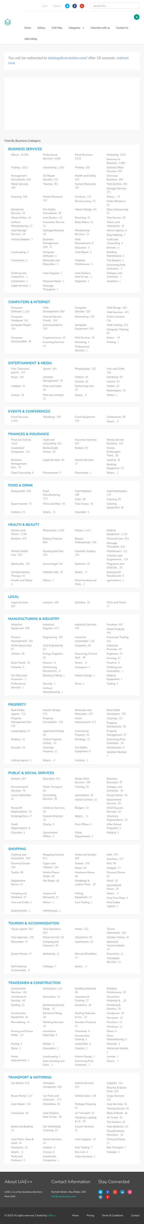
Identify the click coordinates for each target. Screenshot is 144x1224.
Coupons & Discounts (51, 895)
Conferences (116, 417)
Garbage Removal (54, 232)
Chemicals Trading (118, 639)
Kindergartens (21, 816)
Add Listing (30, 39)
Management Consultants (21, 177)
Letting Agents (21, 760)
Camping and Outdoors (19, 895)
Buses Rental (21, 1096)
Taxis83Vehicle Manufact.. (115, 1133)
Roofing (18, 1005)
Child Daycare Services (115, 809)
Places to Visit (53, 937)
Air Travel (114, 1117)
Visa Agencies (22, 937)
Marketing (116, 155)
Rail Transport (116, 1147)
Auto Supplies (52, 273)
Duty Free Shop (117, 898)
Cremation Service (54, 224)
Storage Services (117, 190)
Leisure (113, 381)
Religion (82, 808)
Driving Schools (116, 1141)
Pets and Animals (53, 397)
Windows (114, 1027)
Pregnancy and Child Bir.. (115, 565)
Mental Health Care (19, 553)
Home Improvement (85, 720)
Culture (17, 395)
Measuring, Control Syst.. (86, 655)
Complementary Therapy (20, 574)
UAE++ (52, 1215)
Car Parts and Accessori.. (19, 677)
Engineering (53, 637)
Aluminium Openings (50, 1033)
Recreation (19, 942)
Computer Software (49, 254)
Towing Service (118, 1108)
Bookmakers (116, 390)
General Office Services (115, 169)
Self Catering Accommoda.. (20, 968)
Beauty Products (53, 540)
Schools (18, 778)
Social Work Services (82, 780)
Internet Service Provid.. (52, 318)
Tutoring (82, 787)
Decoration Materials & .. (116, 998)
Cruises (49, 1152)
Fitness (83, 530)
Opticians (82, 564)
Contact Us (122, 28)
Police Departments (84, 834)
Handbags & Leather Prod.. (85, 882)
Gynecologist (53, 564)
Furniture (83, 196)
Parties (113, 386)
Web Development (84, 241)
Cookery (18, 512)
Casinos (81, 381)
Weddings (52, 417)
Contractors (19, 281)
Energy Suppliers (53, 655)
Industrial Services (86, 626)
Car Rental (20, 1083)
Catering (114, 499)
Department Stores (18, 882)
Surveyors (115, 1018)
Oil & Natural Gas (21, 647)
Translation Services (114, 960)
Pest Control (117, 184)
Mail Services (85, 337)
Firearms (113, 663)
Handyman (115, 1013)
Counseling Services (50, 797)
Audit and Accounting (115, 241)
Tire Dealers (115, 260)
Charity (48, 824)
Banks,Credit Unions (50, 449)
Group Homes (117, 795)
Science (49, 663)
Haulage (113, 1152)
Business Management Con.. (50, 243)
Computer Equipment (84, 326)
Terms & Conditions (112, 1215)
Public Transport (53, 788)
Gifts (112, 854)
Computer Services (82, 309)
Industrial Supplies (51, 626)
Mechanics (19, 1147)
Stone (80, 683)
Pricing (90, 1215)
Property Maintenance (84, 262)
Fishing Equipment (83, 895)
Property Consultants (53, 720)
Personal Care (118, 538)
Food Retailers (83, 493)
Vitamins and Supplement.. (117, 557)
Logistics (115, 1083)
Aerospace (82, 667)
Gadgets (114, 868)
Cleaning (19, 196)
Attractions (83, 937)
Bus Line (81, 1152)
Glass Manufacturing (117, 1037)
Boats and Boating (22, 1128)
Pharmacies (53, 530)
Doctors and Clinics (19, 532)
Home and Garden (86, 856)
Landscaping (20, 252)
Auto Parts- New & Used (22, 1141)
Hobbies (18, 386)
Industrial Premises (114, 647)
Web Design (117, 308)
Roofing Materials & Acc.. (85, 1015)
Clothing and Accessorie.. (19, 275)
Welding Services (53, 1024)
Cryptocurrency (54, 337)
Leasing (113, 460)
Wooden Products (86, 1024)
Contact (135, 1215)
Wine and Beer (54, 504)
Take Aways (84, 504)
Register (57, 5)
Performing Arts (84, 388)
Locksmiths (83, 1044)
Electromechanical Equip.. (53, 1007)
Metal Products (116, 631)
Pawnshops (83, 472)
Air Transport (85, 1113)
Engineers (82, 281)
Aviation (49, 1147)
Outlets (82, 863)
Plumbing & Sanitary (114, 1007)
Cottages (49, 966)
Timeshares (19, 260)
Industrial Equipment (20, 626)
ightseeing (51, 953)
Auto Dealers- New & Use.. (83, 275)
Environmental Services (19, 788)
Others (19, 155)
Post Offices (83, 824)
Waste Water (21, 217)
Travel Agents (22, 929)
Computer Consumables (21, 339)
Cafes (80, 499)
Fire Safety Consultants (52, 211)
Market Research (53, 198)
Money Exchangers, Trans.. (114, 451)
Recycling (82, 217)
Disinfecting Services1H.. (51, 669)
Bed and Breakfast (86, 955)
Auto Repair (83, 252)
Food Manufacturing (52, 494)
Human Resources (86, 185)
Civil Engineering (53, 647)
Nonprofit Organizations (21, 809)
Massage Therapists (50, 287)
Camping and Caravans (50, 943)
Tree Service (116, 217)
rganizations (115, 580)
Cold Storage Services (18, 232)
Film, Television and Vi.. (20, 370)
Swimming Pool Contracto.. (116, 266)
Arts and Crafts (116, 370)
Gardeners (83, 1005)
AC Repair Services (50, 177)
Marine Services (52, 1141)
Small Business (84, 156)
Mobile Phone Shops (51, 874)
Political (113, 832)
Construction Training (82, 1037)
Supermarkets (21, 504)
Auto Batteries (117, 1126)
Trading (19, 167)
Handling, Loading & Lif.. (85, 1119)
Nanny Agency (117, 230)
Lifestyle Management (53, 379)
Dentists (19, 538)
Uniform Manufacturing (21, 224)
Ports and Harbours (18, 1158)
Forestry (81, 1048)
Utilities (17, 654)
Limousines (19, 1113)
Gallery (41, 28)
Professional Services (52, 156)
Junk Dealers (52, 217)
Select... (113, 196)
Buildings (82, 739)
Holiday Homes (118, 937)
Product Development (22, 639)
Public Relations (116, 203)
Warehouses (115, 747)
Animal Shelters (22, 239)
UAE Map (57, 28)
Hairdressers (117, 551)
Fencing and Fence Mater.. (22, 1033)
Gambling (114, 377)
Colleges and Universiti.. (114, 275)
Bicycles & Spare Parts (116, 1089)
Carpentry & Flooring (82, 998)
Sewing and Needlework (115, 574)
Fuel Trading (83, 902)
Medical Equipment (117, 532)
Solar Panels (20, 663)
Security (49, 683)
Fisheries (17, 667)
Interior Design (85, 209)
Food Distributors (117, 493)
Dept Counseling (22, 472)
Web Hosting (117, 325)
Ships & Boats (117, 1113)
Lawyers (51, 602)
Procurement (52, 472)
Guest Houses (21, 953)
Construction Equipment (19, 1015)
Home (27, 28)
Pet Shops (51, 880)
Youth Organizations (20, 826)
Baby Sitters (84, 222)
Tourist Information (116, 931)
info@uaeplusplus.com (63, 1196)
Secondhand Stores (114, 887)
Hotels (81, 929)
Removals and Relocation (51, 262)
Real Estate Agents (18, 712)
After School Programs (114, 826)
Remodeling (20, 1022)
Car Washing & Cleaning (52, 1128)
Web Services (118, 312)
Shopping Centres (54, 856)
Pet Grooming (85, 201)
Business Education (115, 780)
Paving (16, 1044)
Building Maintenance (115, 254)
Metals (48, 1044)
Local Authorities (21, 797)
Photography (85, 369)
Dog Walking (116, 235)
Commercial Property (82, 733)
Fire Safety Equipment (82, 749)
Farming (114, 658)
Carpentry (83, 645)
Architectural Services (18, 998)
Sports (49, 369)
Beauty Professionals (85, 540)
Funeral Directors (53, 818)
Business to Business (116, 161)
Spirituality (20, 564)
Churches (18, 832)
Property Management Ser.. (22, 722)
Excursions (115, 953)
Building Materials (86, 990)
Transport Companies (52, 1085)
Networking (84, 316)
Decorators (51, 997)
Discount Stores (53, 281)
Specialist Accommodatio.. (116, 945)
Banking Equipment (115, 466)
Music (17, 377)
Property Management (117, 733)
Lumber (112, 1056)
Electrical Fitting (54, 675)
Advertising (53, 167)
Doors (112, 1031)
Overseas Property (50, 749)
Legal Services (21, 285)
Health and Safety (86, 177)
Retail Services (20, 185)
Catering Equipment (115, 505)
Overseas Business (115, 177)
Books (80, 868)
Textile (17, 872)
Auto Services (117, 1104)
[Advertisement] (72, 103)
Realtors (18, 739)
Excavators (50, 1048)
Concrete (113, 1044)
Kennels (113, 247)
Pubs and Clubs (52, 388)
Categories (76, 28)
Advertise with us (100, 28)
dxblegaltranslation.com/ (67, 58)
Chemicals (82, 1031)
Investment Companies (20, 449)
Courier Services (84, 1128)
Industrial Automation (84, 639)
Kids (111, 863)
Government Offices (50, 834)
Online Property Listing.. (52, 741)
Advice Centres (86, 799)
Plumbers (114, 1022)
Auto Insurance (85, 1156)
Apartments (84, 942)
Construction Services (19, 990)
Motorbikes (51, 1104)
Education (82, 247)
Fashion (81, 377)
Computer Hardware (19, 318)
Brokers (81, 448)
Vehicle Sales (85, 1096)
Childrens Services (54, 809)
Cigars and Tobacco (50, 865)
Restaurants (21, 491)
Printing (82, 167)
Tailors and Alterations (115, 224)
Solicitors (82, 602)
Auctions (81, 760)
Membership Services (82, 232)
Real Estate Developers (116, 712)
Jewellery (114, 281)
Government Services (114, 801)
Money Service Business (115, 441)
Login (44, 5)
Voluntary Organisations (117, 818)
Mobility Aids (53, 572)
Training (50, 184)
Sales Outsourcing (118, 211)
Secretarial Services (18, 211)
